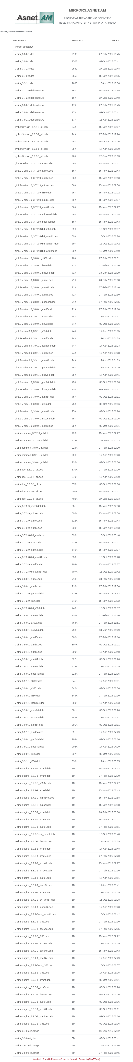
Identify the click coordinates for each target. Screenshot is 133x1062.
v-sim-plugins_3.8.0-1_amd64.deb (33, 870)
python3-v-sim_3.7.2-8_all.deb (31, 156)
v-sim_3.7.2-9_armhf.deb (28, 528)
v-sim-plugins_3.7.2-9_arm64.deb (33, 819)
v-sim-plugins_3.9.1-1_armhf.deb (33, 848)
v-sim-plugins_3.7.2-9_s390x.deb (33, 783)
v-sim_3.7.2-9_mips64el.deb (30, 506)
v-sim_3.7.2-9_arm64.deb (29, 549)
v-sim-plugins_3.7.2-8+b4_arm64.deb (35, 899)
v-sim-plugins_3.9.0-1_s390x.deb (33, 1001)
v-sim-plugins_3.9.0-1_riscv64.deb (33, 994)
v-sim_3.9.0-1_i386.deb (27, 754)
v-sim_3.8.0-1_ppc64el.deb (29, 673)
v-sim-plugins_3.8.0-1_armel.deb (33, 812)
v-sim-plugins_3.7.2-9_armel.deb (33, 790)
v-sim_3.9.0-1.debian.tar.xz (29, 112)
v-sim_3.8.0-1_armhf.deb (28, 586)
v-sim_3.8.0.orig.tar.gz (27, 1052)
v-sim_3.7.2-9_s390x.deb (28, 542)
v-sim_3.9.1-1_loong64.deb (29, 703)
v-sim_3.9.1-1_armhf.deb (28, 652)
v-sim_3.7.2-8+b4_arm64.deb (31, 557)
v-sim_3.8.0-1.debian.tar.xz (29, 105)
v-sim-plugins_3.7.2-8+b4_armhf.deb (35, 834)
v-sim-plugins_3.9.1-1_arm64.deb (33, 892)
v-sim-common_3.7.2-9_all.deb (32, 433)
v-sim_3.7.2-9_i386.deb (27, 600)
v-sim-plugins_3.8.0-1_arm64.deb (33, 856)
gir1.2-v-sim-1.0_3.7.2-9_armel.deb (34, 170)
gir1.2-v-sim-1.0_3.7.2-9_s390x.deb (34, 163)
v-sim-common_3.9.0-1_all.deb (32, 462)
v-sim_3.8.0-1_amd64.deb (29, 637)
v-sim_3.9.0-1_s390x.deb (28, 688)
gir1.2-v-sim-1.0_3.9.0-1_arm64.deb (34, 411)
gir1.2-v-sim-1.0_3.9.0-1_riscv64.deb (35, 418)
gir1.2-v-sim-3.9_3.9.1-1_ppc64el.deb (35, 367)
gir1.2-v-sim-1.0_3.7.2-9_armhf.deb (34, 178)
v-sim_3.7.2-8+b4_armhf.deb (30, 535)
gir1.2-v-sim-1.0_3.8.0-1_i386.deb (33, 265)
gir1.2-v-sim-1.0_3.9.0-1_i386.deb (33, 404)
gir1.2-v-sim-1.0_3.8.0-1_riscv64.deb (35, 272)
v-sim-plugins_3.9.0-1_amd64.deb (33, 1009)
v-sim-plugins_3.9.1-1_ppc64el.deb (34, 958)
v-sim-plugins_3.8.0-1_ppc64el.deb (34, 929)
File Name (18, 40)
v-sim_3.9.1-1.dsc (24, 83)
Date (114, 40)
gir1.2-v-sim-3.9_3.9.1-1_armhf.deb (34, 353)
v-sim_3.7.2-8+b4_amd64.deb (31, 571)
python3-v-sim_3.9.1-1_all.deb (31, 149)
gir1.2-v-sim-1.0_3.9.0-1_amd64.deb (34, 396)
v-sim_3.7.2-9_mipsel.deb (29, 513)
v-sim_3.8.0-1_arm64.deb (29, 615)
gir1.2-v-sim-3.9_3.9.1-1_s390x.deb (34, 316)
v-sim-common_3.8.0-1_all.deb (32, 447)
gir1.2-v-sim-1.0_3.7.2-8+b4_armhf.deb (36, 251)
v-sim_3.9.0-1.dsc (24, 61)
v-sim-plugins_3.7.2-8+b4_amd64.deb (35, 914)
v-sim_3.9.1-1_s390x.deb (28, 681)
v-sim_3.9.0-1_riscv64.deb (29, 710)
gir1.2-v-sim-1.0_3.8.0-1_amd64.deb (34, 309)
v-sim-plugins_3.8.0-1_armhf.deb (33, 775)
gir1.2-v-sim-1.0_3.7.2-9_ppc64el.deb (35, 221)
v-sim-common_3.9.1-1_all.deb (32, 455)
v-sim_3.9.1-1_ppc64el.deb (29, 746)
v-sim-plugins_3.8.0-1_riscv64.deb (33, 841)
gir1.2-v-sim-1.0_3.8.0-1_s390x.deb (34, 258)
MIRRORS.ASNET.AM (87, 10)
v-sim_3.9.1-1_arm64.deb (29, 666)
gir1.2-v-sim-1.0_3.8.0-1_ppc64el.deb (35, 302)
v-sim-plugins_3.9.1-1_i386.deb (32, 972)
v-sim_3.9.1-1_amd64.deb (29, 732)
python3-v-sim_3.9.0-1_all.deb (31, 141)
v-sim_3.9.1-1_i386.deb (27, 761)
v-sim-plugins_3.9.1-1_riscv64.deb (33, 885)
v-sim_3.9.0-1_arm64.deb (29, 659)
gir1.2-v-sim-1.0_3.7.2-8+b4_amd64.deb (36, 243)
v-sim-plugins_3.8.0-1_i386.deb (32, 921)
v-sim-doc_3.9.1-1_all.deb (29, 477)
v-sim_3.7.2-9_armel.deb (28, 520)
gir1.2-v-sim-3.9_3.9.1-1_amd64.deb (34, 338)
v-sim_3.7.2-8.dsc (24, 68)
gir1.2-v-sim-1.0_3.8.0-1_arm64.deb (34, 287)
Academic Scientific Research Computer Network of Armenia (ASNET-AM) (66, 1059)
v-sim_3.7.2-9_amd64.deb (29, 564)
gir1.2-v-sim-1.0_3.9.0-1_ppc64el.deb (35, 382)
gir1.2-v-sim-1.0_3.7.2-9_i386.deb (33, 192)
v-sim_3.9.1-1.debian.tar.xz (29, 119)
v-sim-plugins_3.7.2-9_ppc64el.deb (34, 950)
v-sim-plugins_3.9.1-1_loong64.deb (34, 907)
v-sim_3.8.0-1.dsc (24, 54)
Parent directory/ (24, 46)
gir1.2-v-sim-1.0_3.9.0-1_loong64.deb (35, 389)
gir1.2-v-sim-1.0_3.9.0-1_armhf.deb (34, 426)
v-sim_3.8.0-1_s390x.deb (28, 622)
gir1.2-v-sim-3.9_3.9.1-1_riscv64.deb (35, 374)
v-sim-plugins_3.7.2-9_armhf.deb (33, 768)
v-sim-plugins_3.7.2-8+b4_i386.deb (34, 965)
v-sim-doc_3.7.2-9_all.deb (29, 491)
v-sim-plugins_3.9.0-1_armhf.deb (33, 980)
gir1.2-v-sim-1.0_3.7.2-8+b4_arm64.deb (36, 236)
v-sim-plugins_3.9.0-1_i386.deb (32, 1023)
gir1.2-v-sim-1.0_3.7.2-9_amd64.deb (34, 200)
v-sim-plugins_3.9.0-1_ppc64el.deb (34, 1016)
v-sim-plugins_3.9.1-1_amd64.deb (33, 943)
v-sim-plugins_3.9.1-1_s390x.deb (33, 878)
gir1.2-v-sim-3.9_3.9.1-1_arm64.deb (34, 360)
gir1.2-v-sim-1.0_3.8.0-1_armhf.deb (34, 294)
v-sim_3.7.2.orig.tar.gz (27, 1031)
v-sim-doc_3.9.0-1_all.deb (29, 484)
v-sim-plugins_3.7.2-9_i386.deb (32, 936)
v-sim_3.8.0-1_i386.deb (27, 695)
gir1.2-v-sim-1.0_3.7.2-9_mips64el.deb (36, 214)
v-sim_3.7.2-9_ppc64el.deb (29, 593)
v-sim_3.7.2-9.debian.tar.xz (29, 90)
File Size (76, 40)
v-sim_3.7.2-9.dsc (24, 76)
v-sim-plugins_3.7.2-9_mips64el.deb (34, 797)
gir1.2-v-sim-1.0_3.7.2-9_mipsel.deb (34, 185)
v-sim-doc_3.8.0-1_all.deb (29, 469)
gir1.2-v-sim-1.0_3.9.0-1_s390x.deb (34, 323)
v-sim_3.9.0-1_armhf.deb (28, 644)
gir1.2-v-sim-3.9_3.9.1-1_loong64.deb (35, 345)
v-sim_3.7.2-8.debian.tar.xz (29, 97)
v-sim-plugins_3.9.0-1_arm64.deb (33, 987)
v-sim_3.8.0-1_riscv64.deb (29, 630)
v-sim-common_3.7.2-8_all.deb (32, 440)
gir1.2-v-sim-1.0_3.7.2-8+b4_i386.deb (35, 229)
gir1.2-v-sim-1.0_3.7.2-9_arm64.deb (34, 207)
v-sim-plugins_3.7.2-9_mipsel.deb (33, 805)
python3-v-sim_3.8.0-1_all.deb (31, 134)
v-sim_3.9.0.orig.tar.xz (27, 1038)
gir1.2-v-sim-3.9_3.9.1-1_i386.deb (33, 331)
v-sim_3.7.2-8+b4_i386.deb (30, 608)
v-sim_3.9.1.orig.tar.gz (27, 1045)
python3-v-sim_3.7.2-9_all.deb (31, 127)
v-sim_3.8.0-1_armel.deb (28, 579)
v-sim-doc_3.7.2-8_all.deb (29, 498)
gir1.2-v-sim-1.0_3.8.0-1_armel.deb (34, 280)
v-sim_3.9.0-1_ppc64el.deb (29, 739)
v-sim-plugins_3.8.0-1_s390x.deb (33, 826)
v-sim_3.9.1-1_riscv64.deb (29, 717)
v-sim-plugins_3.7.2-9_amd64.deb (33, 863)
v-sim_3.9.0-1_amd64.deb (29, 724)
